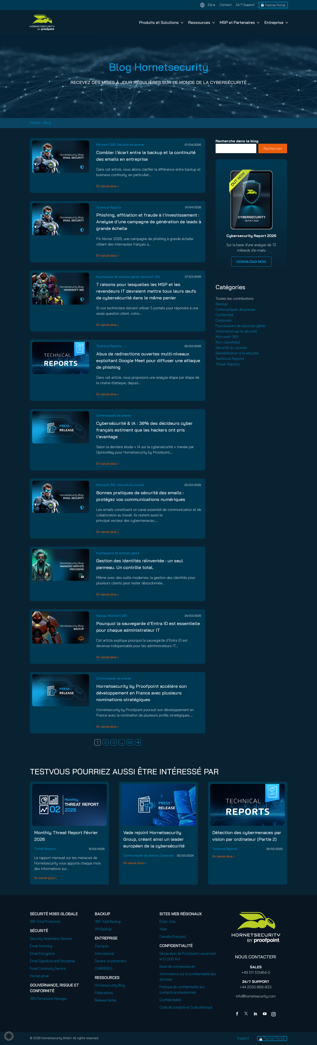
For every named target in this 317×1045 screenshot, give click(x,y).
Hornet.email (39, 976)
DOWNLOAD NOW (251, 261)
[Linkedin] (255, 1014)
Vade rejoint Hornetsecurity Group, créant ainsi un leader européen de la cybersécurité (154, 839)
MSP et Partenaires (239, 22)
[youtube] (264, 1014)
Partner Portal (275, 5)
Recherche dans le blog (237, 141)
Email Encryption (42, 953)
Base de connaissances (177, 966)
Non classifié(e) (228, 342)
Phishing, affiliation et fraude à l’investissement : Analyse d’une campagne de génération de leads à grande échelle (148, 221)
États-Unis (167, 921)
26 (130, 742)
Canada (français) (173, 936)
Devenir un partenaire (110, 961)
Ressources (201, 22)
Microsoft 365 (106, 145)
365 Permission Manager (48, 998)
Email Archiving (41, 946)
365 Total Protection (45, 921)
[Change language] (208, 5)
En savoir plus (106, 186)
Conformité (224, 315)
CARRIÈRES (104, 968)
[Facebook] (238, 1014)
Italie (163, 929)
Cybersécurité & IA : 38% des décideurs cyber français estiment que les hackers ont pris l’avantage (144, 429)
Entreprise (276, 22)
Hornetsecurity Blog (110, 985)
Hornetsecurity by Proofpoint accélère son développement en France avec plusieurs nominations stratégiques (141, 692)
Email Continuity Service (48, 968)
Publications (104, 993)
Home (35, 122)
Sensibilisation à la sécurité (237, 353)
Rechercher (272, 148)
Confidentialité (170, 1000)
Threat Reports (228, 364)
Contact (226, 5)
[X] (246, 1014)
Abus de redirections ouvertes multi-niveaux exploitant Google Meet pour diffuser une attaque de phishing (148, 360)
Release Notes (106, 1000)
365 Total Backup (108, 921)
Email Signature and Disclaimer (52, 961)
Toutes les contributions (235, 298)
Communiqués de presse (113, 415)
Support (243, 1038)
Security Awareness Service (51, 938)
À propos (102, 946)
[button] (9, 1036)
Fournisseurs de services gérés (117, 277)
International (104, 953)
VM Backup (103, 929)
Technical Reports (108, 207)
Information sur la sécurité (236, 331)
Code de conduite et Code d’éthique (186, 1007)
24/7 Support (245, 5)
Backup (101, 616)
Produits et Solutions (161, 22)
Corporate (223, 320)
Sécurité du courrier (130, 145)
